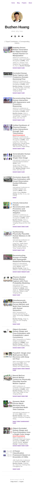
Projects (24, 3)
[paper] (19, 67)
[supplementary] (25, 421)
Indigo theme (13, 481)
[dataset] (23, 271)
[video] (23, 226)
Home (13, 3)
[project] (15, 67)
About (30, 3)
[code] (23, 67)
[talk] (26, 396)
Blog (18, 3)
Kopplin (21, 481)
